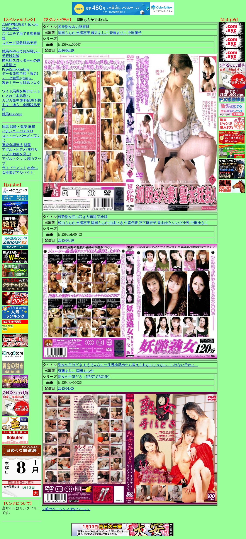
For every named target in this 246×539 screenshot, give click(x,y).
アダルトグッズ (14, 159)
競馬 (5, 126)
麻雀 (31, 126)
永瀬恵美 (83, 33)
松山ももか (66, 223)
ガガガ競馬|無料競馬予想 (21, 100)
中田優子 (135, 33)
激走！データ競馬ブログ (21, 83)
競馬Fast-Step (12, 114)
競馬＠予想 (10, 29)
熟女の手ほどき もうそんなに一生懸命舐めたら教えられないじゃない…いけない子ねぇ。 (128, 365)
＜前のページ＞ (54, 509)
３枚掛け (9, 65)
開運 (27, 145)
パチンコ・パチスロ (17, 131)
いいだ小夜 (181, 223)
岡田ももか (66, 33)
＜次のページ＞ (78, 509)
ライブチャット (14, 168)
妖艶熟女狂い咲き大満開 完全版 (83, 217)
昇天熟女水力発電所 (73, 27)
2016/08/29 (66, 50)
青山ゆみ (164, 223)
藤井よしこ (100, 33)
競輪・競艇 (18, 126)
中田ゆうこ (199, 223)
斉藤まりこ (118, 33)
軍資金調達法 (12, 145)
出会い (32, 168)
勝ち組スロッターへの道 (21, 60)
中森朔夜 (131, 223)
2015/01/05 (66, 388)
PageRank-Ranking (15, 69)
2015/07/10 (66, 240)
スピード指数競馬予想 (19, 43)
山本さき (116, 223)
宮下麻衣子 (147, 223)
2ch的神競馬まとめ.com (20, 24)
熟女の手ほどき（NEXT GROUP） (84, 376)
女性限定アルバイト (17, 172)
